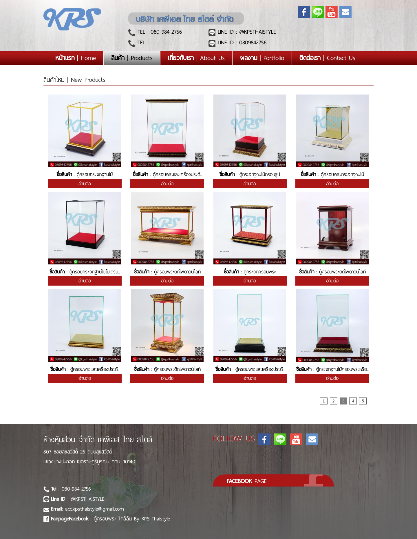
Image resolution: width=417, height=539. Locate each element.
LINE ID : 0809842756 (240, 42)
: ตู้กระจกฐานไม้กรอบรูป (250, 174)
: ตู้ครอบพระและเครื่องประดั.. (167, 174)
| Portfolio (262, 57)
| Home (79, 57)
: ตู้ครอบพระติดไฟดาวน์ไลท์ (167, 272)
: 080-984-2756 (71, 488)
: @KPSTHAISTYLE (77, 499)
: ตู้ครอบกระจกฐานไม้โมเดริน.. (85, 272)
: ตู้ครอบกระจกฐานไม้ (85, 174)
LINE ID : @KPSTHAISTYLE (245, 32)
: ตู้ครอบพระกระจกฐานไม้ (332, 174)
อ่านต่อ (84, 183)
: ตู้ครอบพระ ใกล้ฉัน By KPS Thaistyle (110, 518)
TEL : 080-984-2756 (158, 32)
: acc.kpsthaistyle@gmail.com (87, 508)
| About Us (196, 57)
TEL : (141, 42)
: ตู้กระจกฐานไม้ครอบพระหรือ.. (332, 369)
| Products (132, 57)
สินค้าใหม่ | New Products (74, 80)
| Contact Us (327, 57)
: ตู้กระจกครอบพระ (250, 272)
